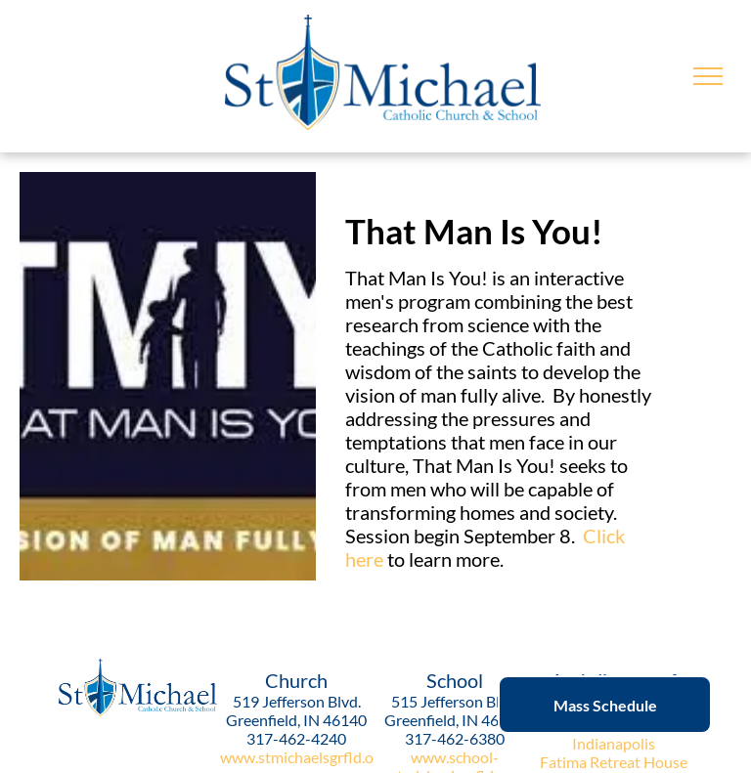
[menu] (708, 76)
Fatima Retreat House (613, 761)
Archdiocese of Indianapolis (613, 733)
